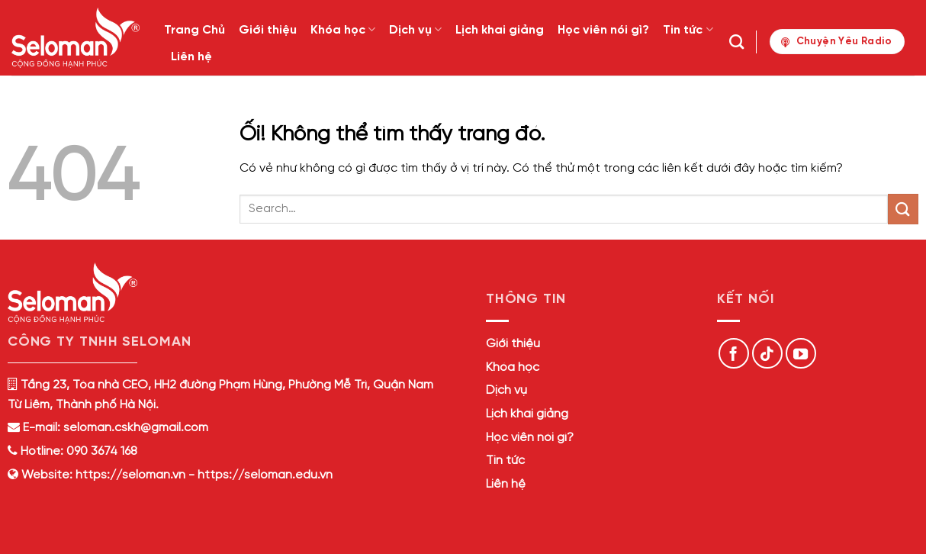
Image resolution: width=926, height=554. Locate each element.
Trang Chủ (194, 30)
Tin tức (687, 29)
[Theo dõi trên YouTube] (801, 353)
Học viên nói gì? (603, 30)
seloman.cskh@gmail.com (135, 427)
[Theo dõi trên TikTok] (767, 353)
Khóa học (342, 29)
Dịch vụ (415, 29)
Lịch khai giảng (499, 30)
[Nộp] (903, 209)
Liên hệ (191, 56)
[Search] (736, 41)
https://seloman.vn (130, 475)
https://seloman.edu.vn (265, 475)
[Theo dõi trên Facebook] (734, 353)
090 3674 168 (100, 451)
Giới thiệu (268, 30)
